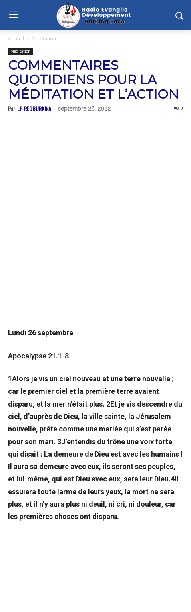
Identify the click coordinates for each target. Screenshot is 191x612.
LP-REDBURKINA (34, 108)
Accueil (16, 38)
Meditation (44, 38)
